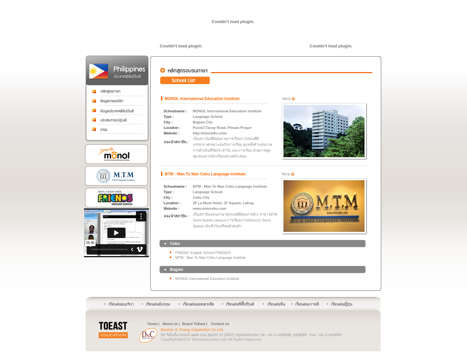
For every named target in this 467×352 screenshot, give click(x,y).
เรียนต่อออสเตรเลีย (198, 304)
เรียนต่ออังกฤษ (158, 304)
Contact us (220, 324)
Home (153, 324)
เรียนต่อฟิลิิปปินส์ (240, 304)
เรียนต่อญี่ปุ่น (341, 304)
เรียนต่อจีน (276, 304)
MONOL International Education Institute (202, 98)
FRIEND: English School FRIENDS (203, 253)
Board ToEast (193, 324)
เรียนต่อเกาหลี (307, 304)
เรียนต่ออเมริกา (121, 304)
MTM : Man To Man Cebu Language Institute (205, 174)
